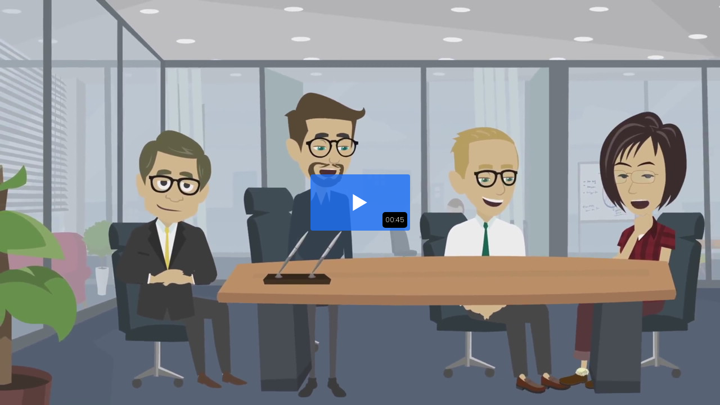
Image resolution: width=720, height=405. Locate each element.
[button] (360, 202)
